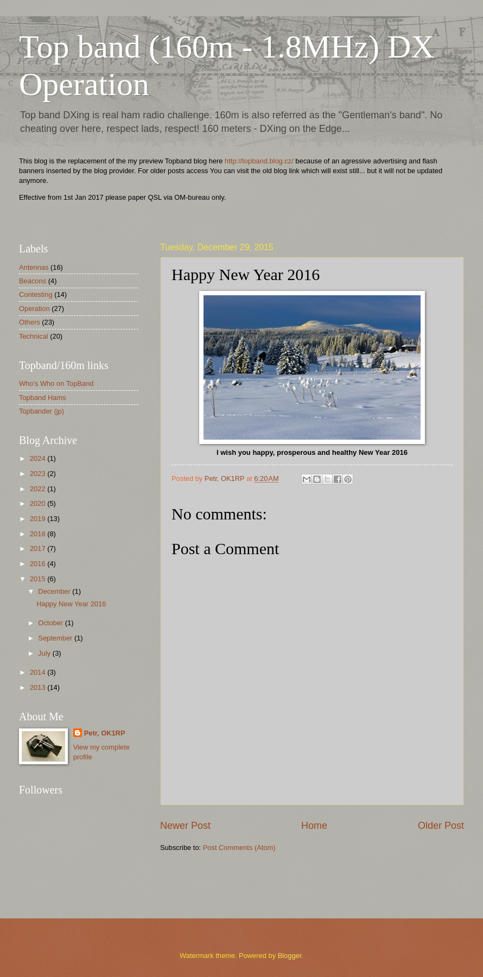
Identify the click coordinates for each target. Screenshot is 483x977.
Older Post (441, 825)
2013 (38, 687)
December (55, 591)
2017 (38, 548)
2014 (38, 672)
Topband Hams (42, 398)
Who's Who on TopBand (56, 383)
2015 (38, 579)
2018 (38, 534)
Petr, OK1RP (104, 733)
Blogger (290, 955)
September (56, 638)
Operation (34, 308)
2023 (38, 474)
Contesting (36, 294)
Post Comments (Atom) (239, 847)
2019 (38, 519)
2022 (38, 489)
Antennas (33, 267)
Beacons (32, 281)
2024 (38, 458)
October (51, 623)
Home (314, 825)
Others (29, 322)
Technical (33, 336)
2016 (38, 564)
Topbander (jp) (41, 411)
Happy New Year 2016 (71, 604)
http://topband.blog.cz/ (259, 161)
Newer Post (185, 825)
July (45, 653)
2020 (38, 503)
